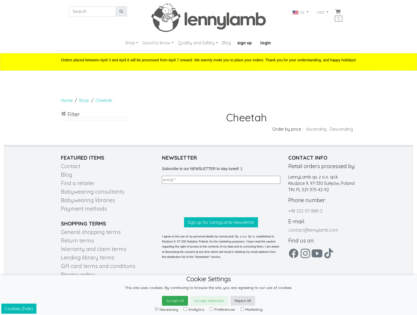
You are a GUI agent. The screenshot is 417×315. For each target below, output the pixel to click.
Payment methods (84, 208)
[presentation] (202, 200)
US (299, 12)
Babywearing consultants (92, 191)
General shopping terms (91, 232)
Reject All (243, 300)
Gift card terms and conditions (98, 266)
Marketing (251, 309)
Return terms (77, 240)
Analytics (194, 309)
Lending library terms (87, 257)
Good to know (156, 42)
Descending (341, 129)
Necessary (166, 309)
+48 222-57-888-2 (305, 211)
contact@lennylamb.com (313, 230)
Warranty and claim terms (93, 249)
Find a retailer (78, 183)
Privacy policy (78, 274)
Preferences (222, 309)
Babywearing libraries (88, 200)
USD (321, 12)
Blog (226, 42)
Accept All (175, 300)
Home (67, 100)
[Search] (92, 11)
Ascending (316, 129)
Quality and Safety (196, 42)
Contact (70, 166)
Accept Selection (209, 300)
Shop (130, 42)
